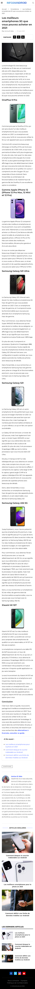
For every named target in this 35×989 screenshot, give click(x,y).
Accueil (4, 9)
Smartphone (15, 9)
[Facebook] (11, 973)
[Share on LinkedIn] (23, 37)
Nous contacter (13, 981)
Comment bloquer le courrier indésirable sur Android (23, 946)
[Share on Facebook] (14, 37)
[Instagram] (19, 973)
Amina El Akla (9, 31)
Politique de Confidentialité (17, 983)
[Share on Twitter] (18, 37)
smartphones (7, 766)
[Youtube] (23, 973)
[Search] (33, 3)
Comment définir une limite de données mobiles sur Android (22, 958)
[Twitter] (15, 973)
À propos (24, 981)
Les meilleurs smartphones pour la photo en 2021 (22, 935)
